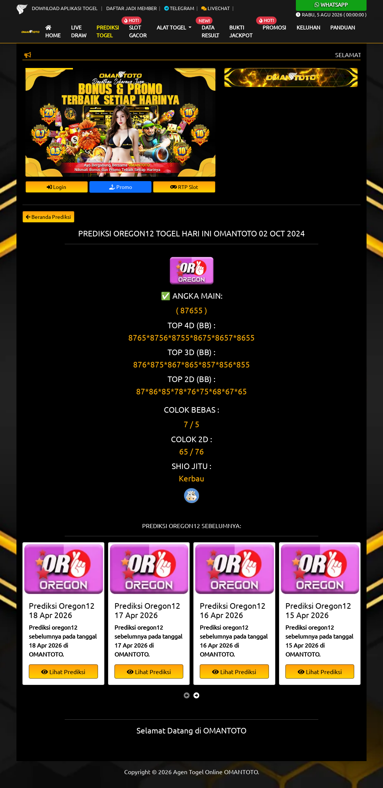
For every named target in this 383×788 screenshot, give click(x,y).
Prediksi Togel (107, 31)
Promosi (274, 27)
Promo (120, 186)
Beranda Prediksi (48, 216)
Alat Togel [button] (172, 27)
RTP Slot (184, 186)
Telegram (179, 8)
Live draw (78, 31)
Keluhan (308, 27)
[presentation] (187, 695)
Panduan (342, 27)
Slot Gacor (138, 31)
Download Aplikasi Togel (57, 8)
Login (56, 186)
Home (53, 32)
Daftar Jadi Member (131, 8)
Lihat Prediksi (63, 671)
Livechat (215, 8)
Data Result (210, 31)
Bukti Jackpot (240, 31)
